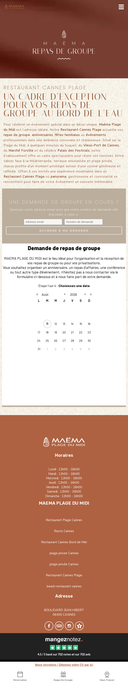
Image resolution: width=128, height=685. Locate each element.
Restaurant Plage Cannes (64, 520)
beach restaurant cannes (64, 586)
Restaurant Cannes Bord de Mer (64, 542)
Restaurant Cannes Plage (64, 575)
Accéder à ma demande (64, 232)
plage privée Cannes (64, 564)
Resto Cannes (64, 531)
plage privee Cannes (64, 553)
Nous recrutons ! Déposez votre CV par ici (64, 664)
